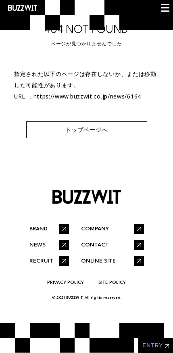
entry (152, 345)
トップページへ (86, 129)
